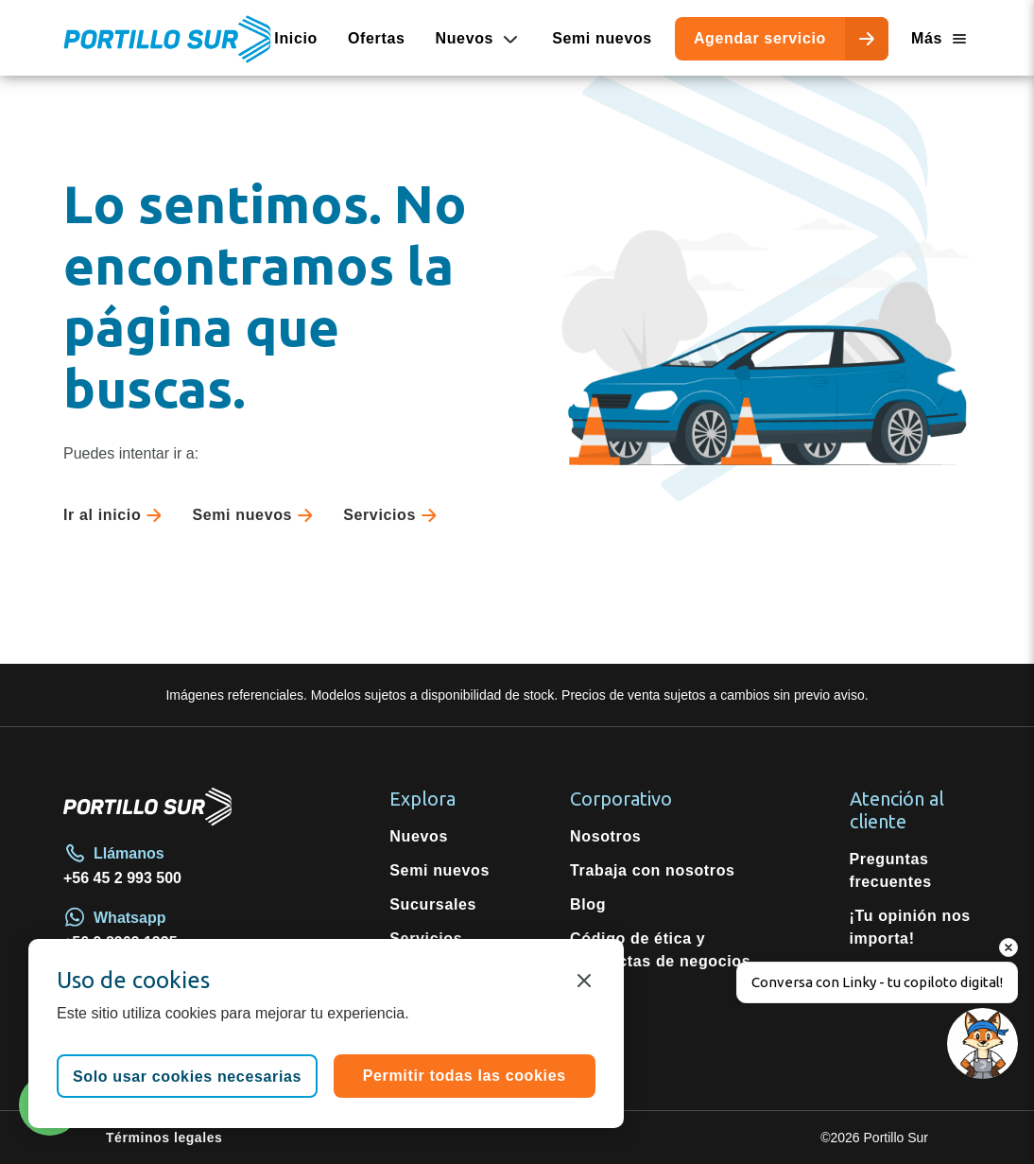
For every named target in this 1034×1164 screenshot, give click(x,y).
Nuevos (418, 836)
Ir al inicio (116, 515)
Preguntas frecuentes (891, 870)
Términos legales (164, 1137)
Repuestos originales (431, 983)
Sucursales (432, 904)
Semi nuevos (602, 38)
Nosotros (605, 836)
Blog (588, 904)
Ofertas (376, 38)
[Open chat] (979, 1109)
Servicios (393, 515)
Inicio (296, 38)
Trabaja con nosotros (652, 870)
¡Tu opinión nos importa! (910, 927)
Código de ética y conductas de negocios (660, 949)
